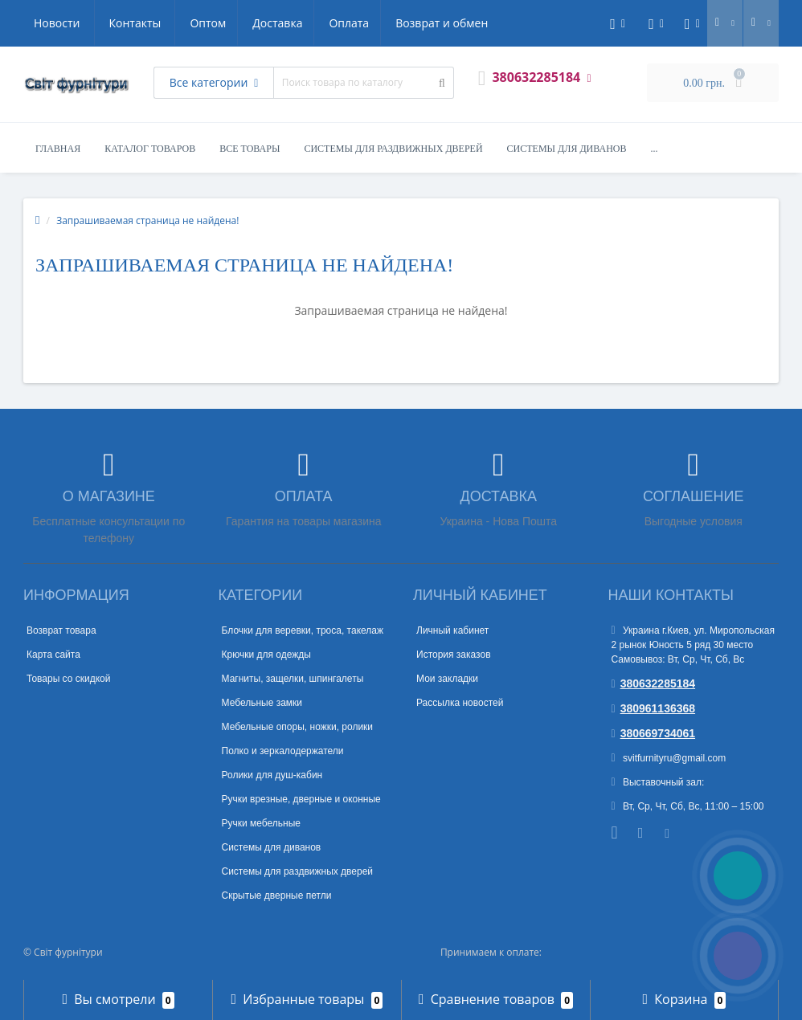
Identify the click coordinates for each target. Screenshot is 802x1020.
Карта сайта (53, 654)
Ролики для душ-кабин (272, 775)
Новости (391, 23)
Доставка (124, 23)
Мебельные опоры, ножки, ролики (298, 726)
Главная (57, 148)
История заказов (453, 654)
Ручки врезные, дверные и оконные (301, 799)
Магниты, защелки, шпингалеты (293, 678)
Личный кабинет (452, 630)
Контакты (470, 23)
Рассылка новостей (459, 702)
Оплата (198, 23)
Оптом (52, 23)
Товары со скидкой (68, 678)
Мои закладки (447, 678)
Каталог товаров (149, 148)
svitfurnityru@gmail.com (669, 758)
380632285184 (654, 683)
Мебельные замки (262, 702)
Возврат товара (61, 630)
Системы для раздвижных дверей (393, 148)
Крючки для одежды (266, 654)
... (654, 148)
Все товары (249, 148)
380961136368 (654, 708)
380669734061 (654, 733)
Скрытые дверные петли (277, 895)
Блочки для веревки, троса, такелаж (303, 630)
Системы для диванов (567, 148)
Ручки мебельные (261, 823)
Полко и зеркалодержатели (283, 751)
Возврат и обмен (293, 23)
